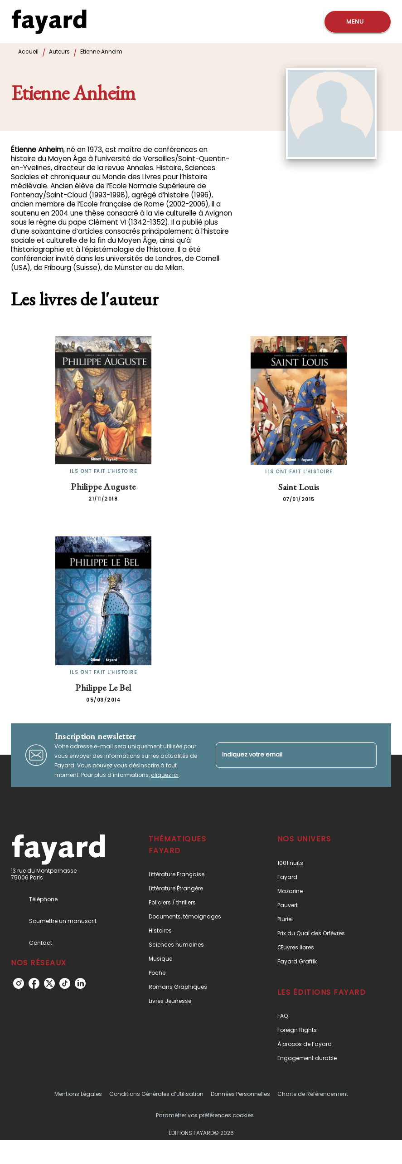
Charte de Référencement (312, 1094)
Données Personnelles (240, 1094)
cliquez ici (165, 775)
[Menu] (357, 21)
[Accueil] (49, 21)
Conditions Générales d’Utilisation (156, 1094)
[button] (195, 874)
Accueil (28, 51)
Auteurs (59, 51)
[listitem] (18, 983)
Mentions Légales (78, 1094)
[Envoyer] (366, 755)
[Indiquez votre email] (285, 754)
